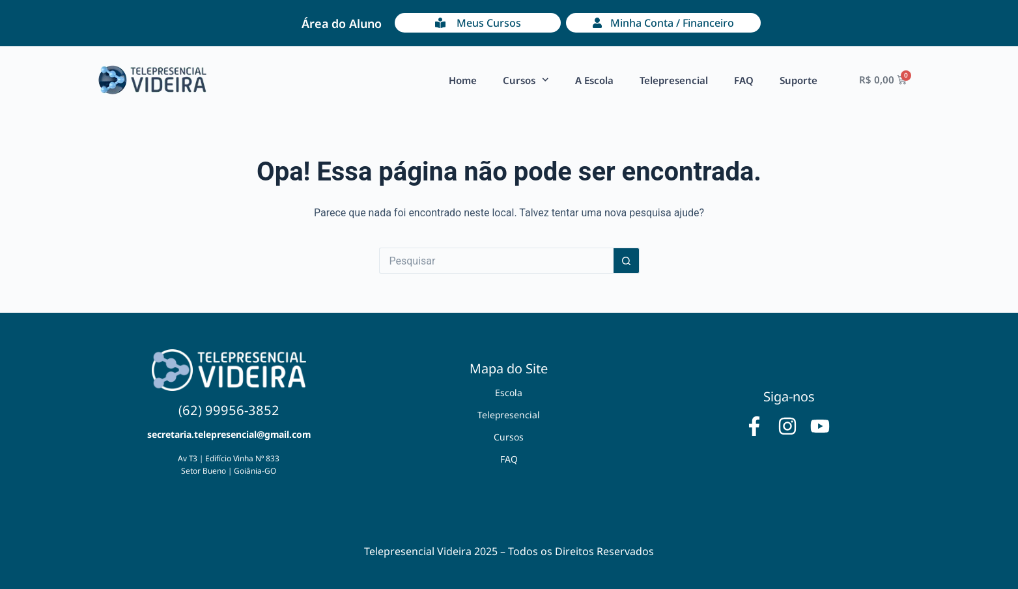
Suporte (798, 80)
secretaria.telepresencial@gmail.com (229, 434)
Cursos (526, 80)
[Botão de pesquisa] (627, 261)
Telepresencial (674, 80)
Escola (508, 392)
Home (463, 80)
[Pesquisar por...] (496, 261)
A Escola (594, 80)
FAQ (744, 80)
